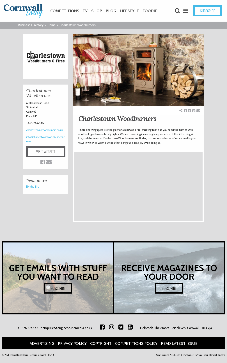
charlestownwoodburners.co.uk (44, 130)
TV (85, 10)
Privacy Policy (72, 343)
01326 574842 (28, 328)
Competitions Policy (136, 343)
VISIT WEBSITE (45, 151)
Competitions (64, 10)
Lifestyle (129, 10)
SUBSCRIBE (207, 10)
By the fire (32, 186)
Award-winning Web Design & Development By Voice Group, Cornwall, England (190, 355)
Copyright (100, 343)
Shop (96, 10)
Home (51, 25)
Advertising (42, 343)
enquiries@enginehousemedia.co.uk (67, 328)
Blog (111, 10)
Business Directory (30, 25)
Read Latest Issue (179, 343)
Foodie (150, 10)
